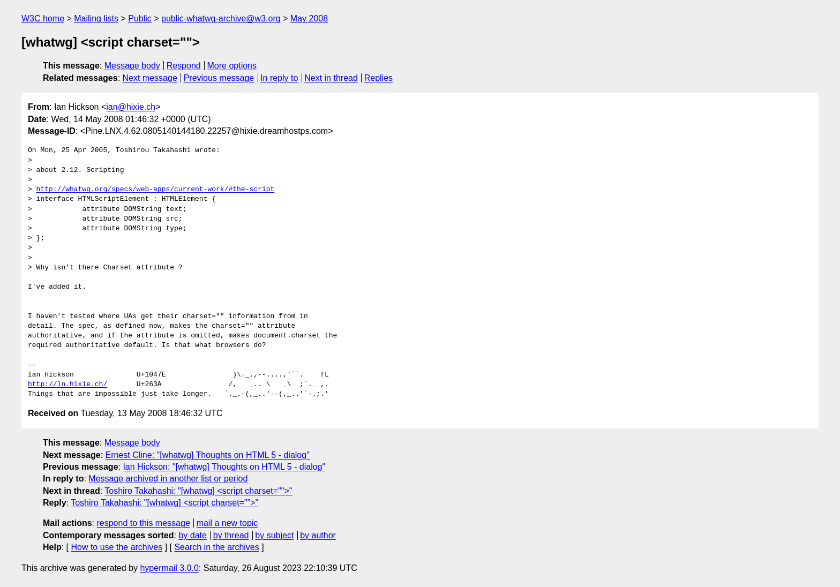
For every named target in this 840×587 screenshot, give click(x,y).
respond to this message (143, 523)
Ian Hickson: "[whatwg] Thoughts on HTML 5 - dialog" (224, 466)
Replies (378, 77)
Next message (150, 77)
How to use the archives (116, 547)
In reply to (279, 77)
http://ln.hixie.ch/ (67, 384)
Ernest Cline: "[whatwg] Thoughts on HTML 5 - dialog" (208, 455)
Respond (184, 65)
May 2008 (309, 18)
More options (232, 65)
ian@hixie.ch (130, 106)
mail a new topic (227, 523)
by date (192, 535)
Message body (132, 65)
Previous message (219, 77)
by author (318, 535)
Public (140, 18)
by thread (231, 535)
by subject (274, 535)
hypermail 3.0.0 (169, 568)
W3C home (42, 18)
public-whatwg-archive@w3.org (221, 18)
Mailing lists (96, 18)
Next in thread (331, 77)
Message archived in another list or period (168, 478)
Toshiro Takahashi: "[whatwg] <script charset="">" (198, 490)
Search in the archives (216, 547)
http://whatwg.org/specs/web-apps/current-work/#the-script (155, 189)
